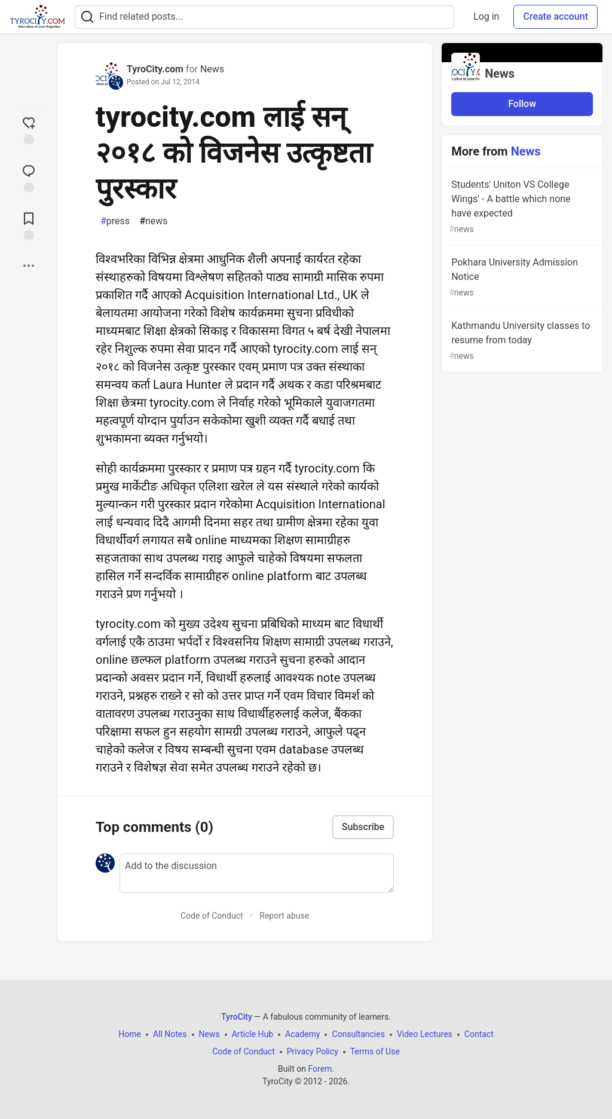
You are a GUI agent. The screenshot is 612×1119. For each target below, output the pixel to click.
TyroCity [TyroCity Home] (236, 1017)
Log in (486, 16)
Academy (302, 1034)
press (115, 221)
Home (129, 1034)
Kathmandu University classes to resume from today (521, 341)
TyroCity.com (155, 69)
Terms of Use (375, 1051)
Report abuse (284, 915)
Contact (479, 1034)
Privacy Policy (312, 1051)
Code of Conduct (211, 915)
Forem (320, 1069)
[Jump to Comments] (29, 177)
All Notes (170, 1034)
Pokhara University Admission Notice (521, 278)
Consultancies (358, 1034)
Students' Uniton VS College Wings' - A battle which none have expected (521, 207)
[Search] (87, 17)
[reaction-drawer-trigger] (28, 129)
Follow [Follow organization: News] (522, 103)
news (153, 221)
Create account (555, 16)
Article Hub (252, 1034)
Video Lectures (424, 1034)
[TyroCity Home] (37, 17)
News (212, 69)
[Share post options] (29, 266)
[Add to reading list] (29, 225)
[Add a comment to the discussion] (256, 873)
